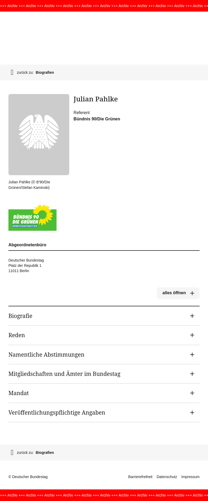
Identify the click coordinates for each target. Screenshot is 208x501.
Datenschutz (167, 477)
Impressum (190, 477)
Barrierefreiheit (140, 477)
